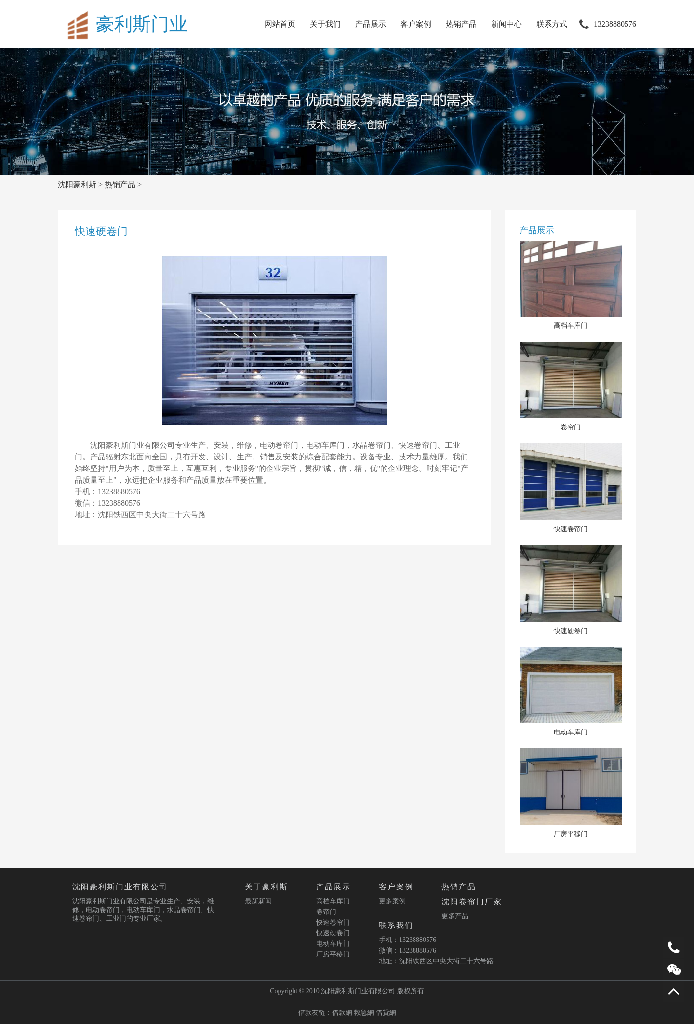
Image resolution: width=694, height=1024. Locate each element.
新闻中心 (506, 24)
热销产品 (461, 24)
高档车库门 (333, 901)
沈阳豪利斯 (77, 184)
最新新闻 (258, 901)
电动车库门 (333, 943)
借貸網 (386, 1012)
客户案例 (415, 24)
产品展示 (370, 24)
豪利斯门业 (141, 24)
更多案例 (392, 901)
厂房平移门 (333, 954)
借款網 (342, 1012)
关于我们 (325, 24)
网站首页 (280, 24)
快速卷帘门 (333, 922)
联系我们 (396, 925)
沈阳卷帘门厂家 (471, 902)
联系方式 (551, 24)
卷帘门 (326, 911)
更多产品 (454, 916)
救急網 (364, 1012)
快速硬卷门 (333, 933)
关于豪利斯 (266, 887)
